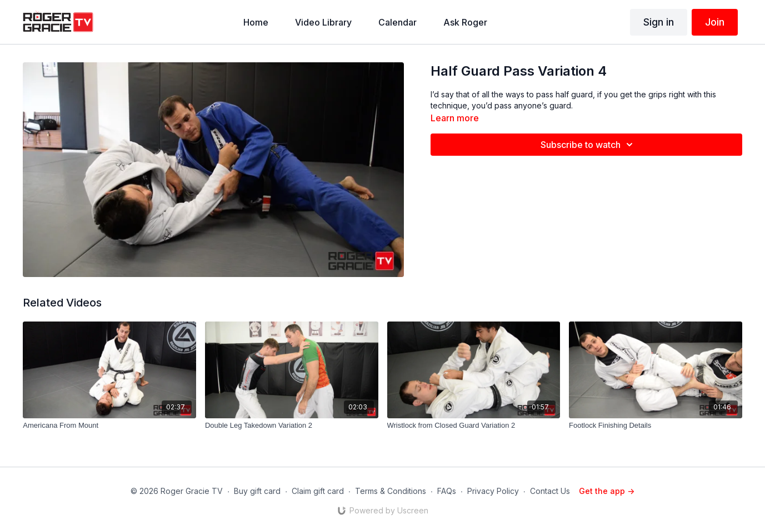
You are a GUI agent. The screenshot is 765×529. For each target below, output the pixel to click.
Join (714, 22)
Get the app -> (606, 491)
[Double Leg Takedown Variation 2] (291, 425)
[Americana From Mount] (109, 425)
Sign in (658, 22)
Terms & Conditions (390, 491)
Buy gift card (257, 491)
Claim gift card (318, 491)
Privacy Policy (493, 491)
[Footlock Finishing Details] (655, 425)
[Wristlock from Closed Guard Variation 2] (474, 425)
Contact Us (550, 491)
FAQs (446, 491)
